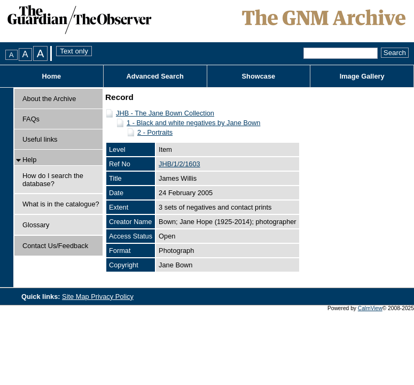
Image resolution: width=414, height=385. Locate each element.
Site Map (76, 296)
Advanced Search (154, 76)
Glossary (36, 225)
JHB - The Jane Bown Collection (165, 113)
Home (51, 76)
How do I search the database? (52, 180)
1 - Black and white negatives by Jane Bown (193, 123)
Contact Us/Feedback (55, 246)
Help (29, 160)
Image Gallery (362, 76)
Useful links (39, 139)
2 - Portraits (155, 132)
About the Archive (49, 99)
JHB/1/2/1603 (179, 164)
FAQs (31, 119)
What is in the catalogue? (60, 204)
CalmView (370, 308)
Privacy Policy (112, 296)
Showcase (259, 76)
